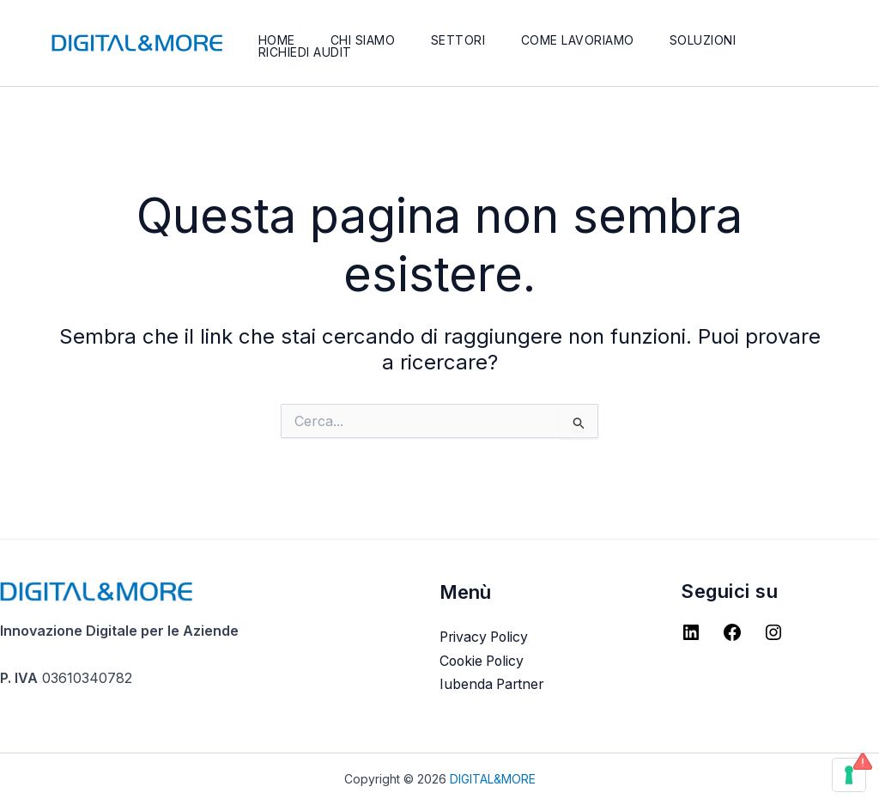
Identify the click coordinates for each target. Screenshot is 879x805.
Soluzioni (713, 40)
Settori (464, 40)
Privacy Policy (486, 636)
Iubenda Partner (493, 683)
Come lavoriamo (585, 40)
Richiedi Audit (306, 52)
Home (277, 40)
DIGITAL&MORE (493, 778)
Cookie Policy (484, 660)
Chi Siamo (366, 40)
